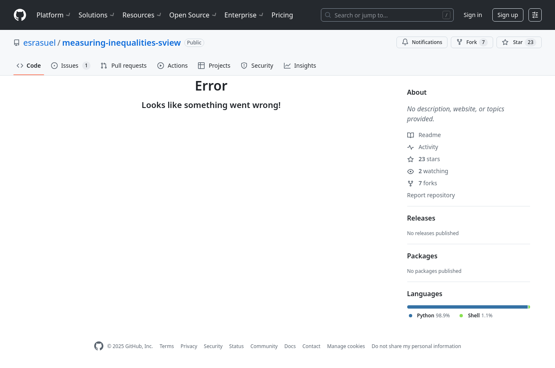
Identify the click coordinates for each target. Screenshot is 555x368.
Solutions (97, 15)
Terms (166, 346)
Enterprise (245, 15)
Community (264, 346)
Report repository (431, 195)
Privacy (189, 346)
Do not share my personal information (416, 346)
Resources (142, 15)
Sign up (508, 15)
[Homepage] (20, 15)
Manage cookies (346, 346)
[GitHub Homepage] (99, 346)
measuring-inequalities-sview (121, 42)
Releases (421, 218)
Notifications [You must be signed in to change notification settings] (422, 42)
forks (422, 183)
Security (213, 346)
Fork (471, 42)
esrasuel (39, 42)
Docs (290, 346)
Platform (54, 15)
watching (427, 171)
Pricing (282, 15)
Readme (424, 135)
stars (423, 159)
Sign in (473, 15)
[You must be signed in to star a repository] (519, 42)
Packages (422, 255)
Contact (311, 346)
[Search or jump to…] (387, 15)
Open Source (193, 15)
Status (236, 346)
